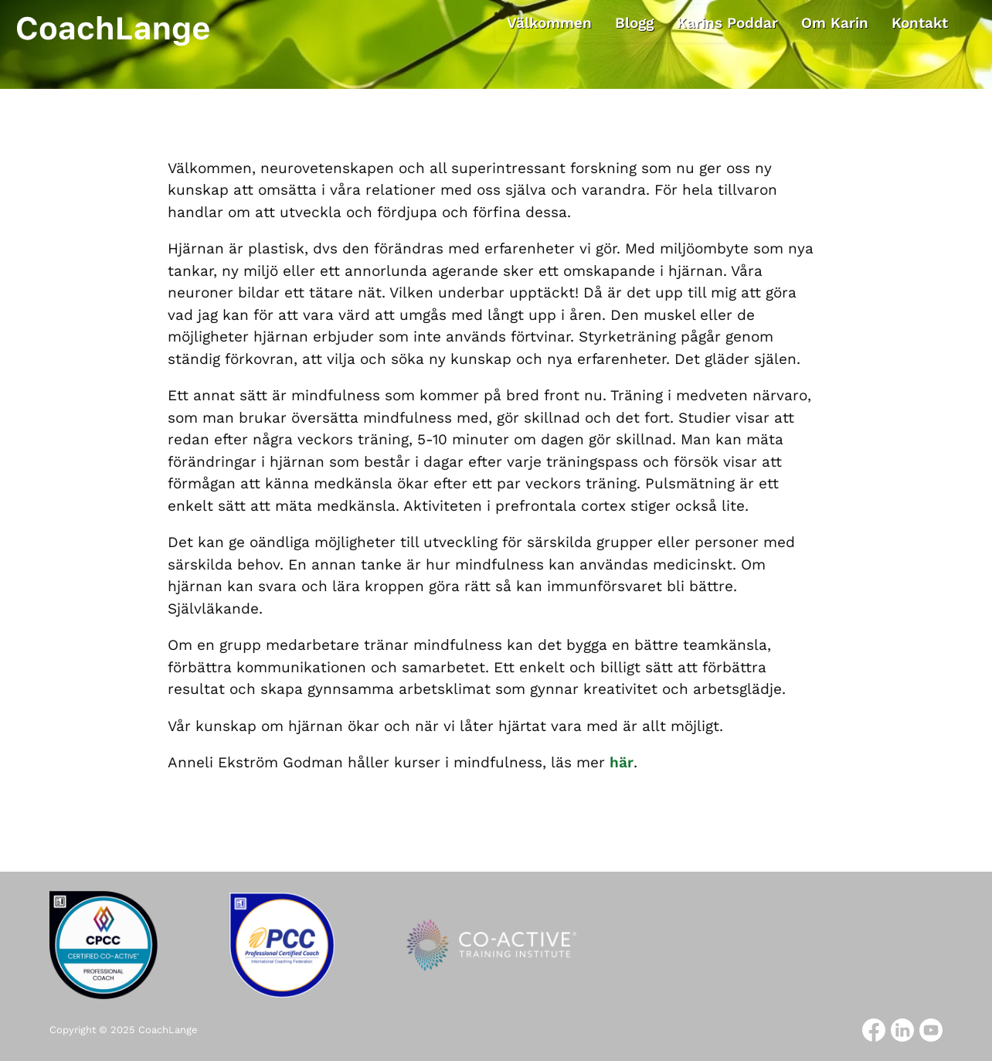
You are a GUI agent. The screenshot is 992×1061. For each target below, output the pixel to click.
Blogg (634, 23)
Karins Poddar (727, 23)
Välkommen (549, 23)
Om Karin (834, 23)
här (622, 762)
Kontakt (920, 23)
